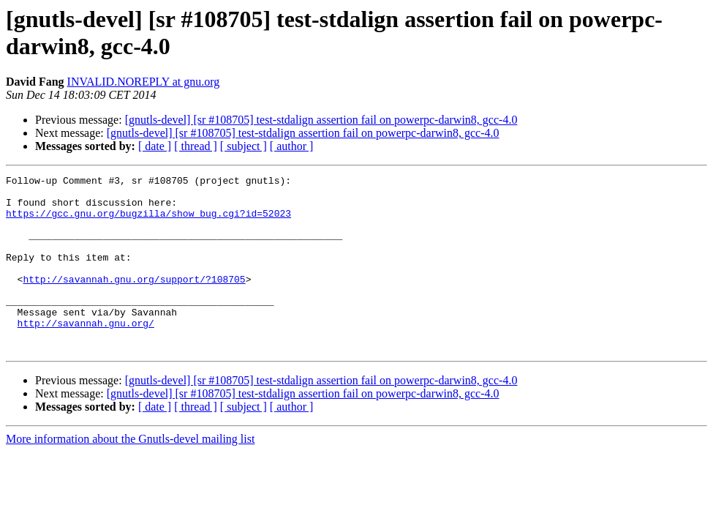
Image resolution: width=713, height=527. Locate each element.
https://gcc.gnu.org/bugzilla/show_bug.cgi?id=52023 (148, 221)
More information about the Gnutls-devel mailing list (130, 474)
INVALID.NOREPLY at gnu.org (143, 81)
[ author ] (292, 146)
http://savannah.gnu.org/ (86, 353)
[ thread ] (195, 146)
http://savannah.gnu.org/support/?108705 (134, 300)
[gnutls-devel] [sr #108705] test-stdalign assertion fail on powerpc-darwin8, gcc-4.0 (321, 119)
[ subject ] (243, 146)
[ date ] (154, 146)
